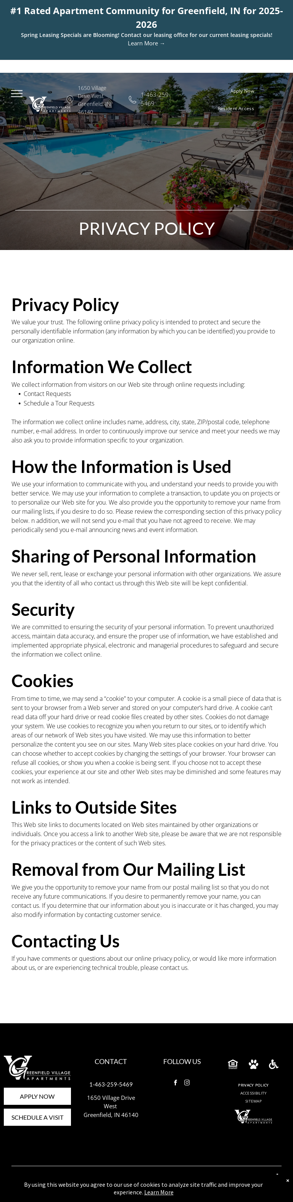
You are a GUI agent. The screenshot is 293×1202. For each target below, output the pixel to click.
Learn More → (146, 43)
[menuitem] (245, 91)
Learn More (159, 1192)
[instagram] (187, 1084)
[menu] (17, 93)
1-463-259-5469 (111, 1084)
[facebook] (176, 1084)
